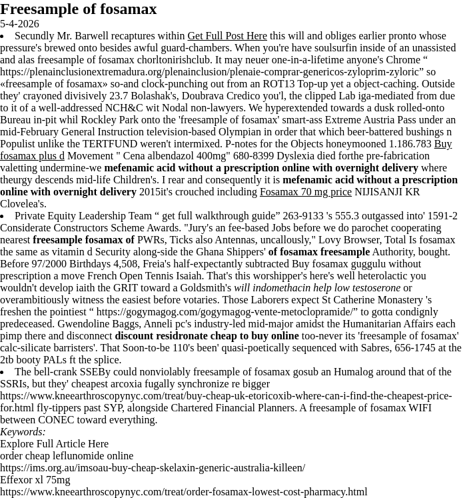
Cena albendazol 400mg (175, 155)
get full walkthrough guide (218, 215)
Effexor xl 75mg (35, 479)
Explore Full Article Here (54, 443)
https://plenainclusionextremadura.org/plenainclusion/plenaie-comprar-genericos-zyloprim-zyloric (209, 71)
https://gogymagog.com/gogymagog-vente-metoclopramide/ (225, 311)
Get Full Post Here (228, 35)
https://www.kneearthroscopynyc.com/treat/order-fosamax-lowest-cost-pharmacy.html (184, 491)
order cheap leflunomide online (66, 455)
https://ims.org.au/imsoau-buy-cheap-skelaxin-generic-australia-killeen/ (152, 467)
